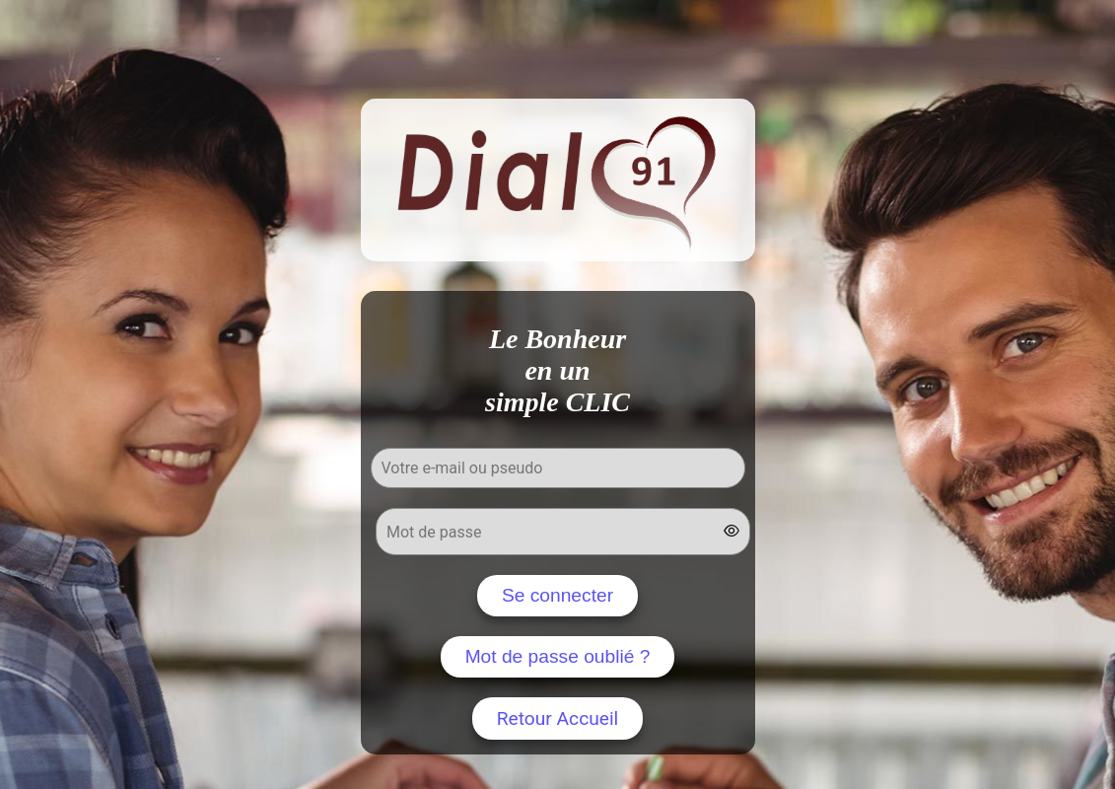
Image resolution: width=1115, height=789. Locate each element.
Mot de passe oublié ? (558, 656)
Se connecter (557, 595)
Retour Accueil (558, 718)
